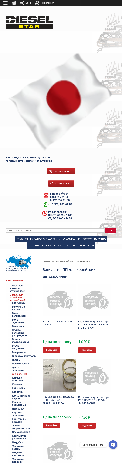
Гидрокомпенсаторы (22, 356)
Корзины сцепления (18, 414)
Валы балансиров (19, 314)
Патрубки (17, 442)
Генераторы (19, 352)
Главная (22, 239)
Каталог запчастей (43, 239)
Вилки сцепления (18, 321)
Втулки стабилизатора (20, 340)
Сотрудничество (94, 239)
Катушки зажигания (18, 379)
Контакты (87, 245)
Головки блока (20, 363)
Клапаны (17, 384)
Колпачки (17, 392)
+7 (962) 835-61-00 (61, 204)
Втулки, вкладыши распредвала (19, 333)
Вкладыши (18, 326)
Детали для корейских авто (65, 261)
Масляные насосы (18, 447)
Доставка (71, 245)
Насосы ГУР (18, 408)
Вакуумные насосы (18, 308)
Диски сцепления (18, 368)
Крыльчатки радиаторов (19, 437)
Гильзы (16, 359)
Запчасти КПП (19, 374)
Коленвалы (18, 388)
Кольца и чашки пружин (21, 397)
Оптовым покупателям (44, 245)
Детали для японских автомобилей (17, 288)
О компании (71, 239)
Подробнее (51, 350)
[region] (61, 99)
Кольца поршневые (19, 403)
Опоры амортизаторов (21, 427)
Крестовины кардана (19, 420)
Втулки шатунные (18, 347)
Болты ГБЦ (18, 303)
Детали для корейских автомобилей (17, 297)
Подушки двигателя (18, 454)
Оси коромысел (21, 432)
